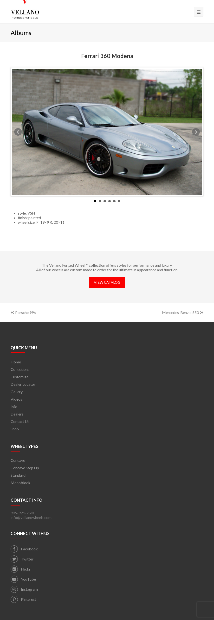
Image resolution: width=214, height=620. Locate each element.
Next (196, 132)
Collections (20, 369)
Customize (19, 376)
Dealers (17, 414)
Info (14, 406)
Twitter (22, 559)
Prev (18, 132)
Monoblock (20, 482)
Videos (16, 399)
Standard (18, 475)
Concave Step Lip (25, 467)
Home (16, 362)
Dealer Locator (23, 384)
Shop (15, 429)
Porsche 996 (23, 312)
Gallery (17, 391)
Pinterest (23, 599)
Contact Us (20, 421)
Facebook (24, 549)
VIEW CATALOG (107, 282)
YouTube (23, 579)
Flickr (21, 569)
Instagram (24, 589)
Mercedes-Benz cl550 (182, 312)
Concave (18, 460)
